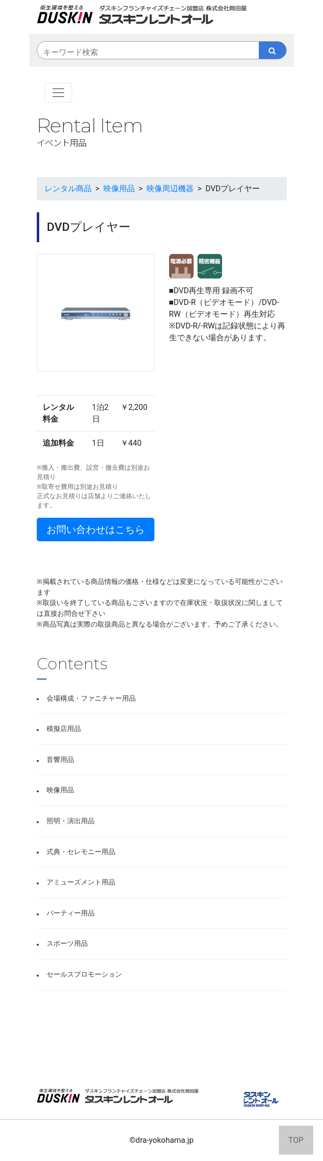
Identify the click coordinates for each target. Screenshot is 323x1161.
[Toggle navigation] (58, 92)
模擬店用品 (64, 729)
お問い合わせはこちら (96, 529)
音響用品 (60, 760)
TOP (296, 1140)
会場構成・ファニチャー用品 (91, 698)
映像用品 (60, 790)
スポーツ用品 (67, 943)
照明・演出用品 (71, 821)
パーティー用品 (71, 913)
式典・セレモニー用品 (81, 852)
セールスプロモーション (84, 974)
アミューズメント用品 (81, 882)
